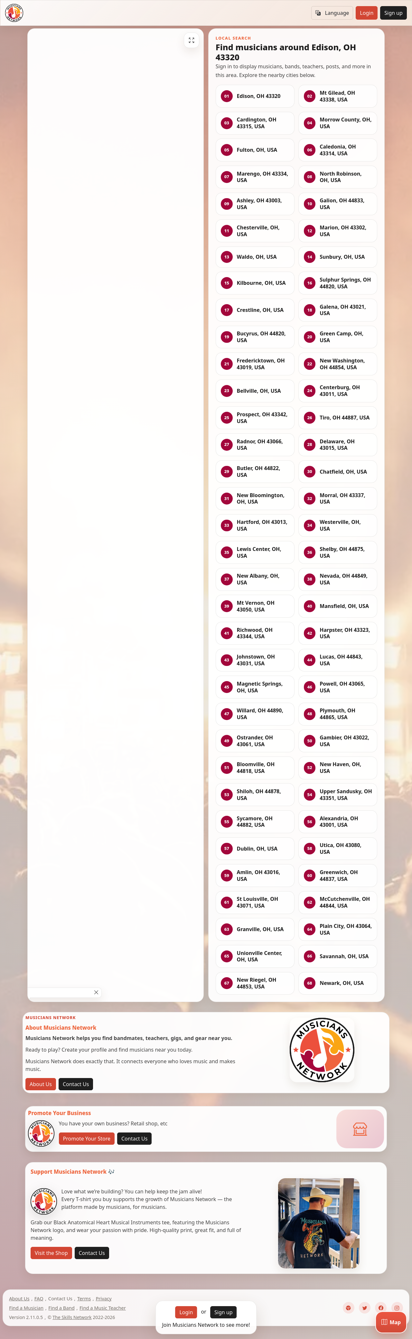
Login (366, 12)
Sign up (393, 12)
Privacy (103, 1298)
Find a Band (61, 1308)
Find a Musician (26, 1308)
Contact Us (76, 1084)
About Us (41, 1084)
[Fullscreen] (191, 40)
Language (332, 13)
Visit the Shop (51, 1253)
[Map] (391, 1322)
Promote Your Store (86, 1138)
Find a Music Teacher (103, 1308)
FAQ (38, 1298)
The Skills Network (71, 1317)
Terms (84, 1298)
